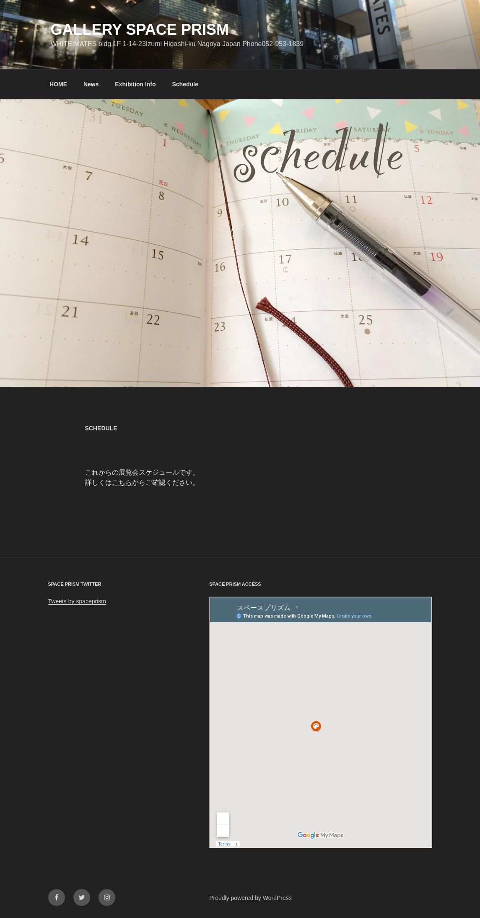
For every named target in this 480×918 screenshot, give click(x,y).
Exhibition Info (135, 84)
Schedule (185, 84)
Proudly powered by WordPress (250, 898)
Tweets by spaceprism (77, 601)
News (91, 84)
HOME (58, 84)
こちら (122, 482)
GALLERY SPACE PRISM (140, 29)
